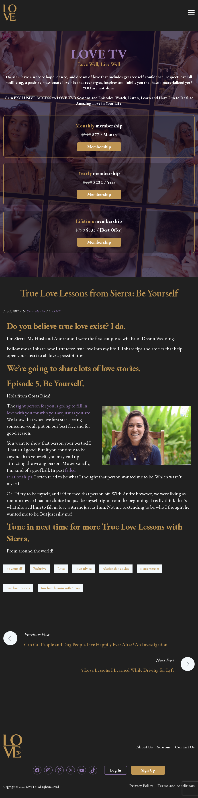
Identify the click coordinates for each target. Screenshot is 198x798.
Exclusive (39, 568)
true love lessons (18, 588)
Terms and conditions (176, 785)
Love (61, 568)
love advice (84, 568)
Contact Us (185, 747)
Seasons (164, 747)
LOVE (56, 311)
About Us (144, 747)
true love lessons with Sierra (60, 588)
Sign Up (148, 770)
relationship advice (116, 568)
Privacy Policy (141, 785)
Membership (99, 147)
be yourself (14, 568)
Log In (115, 770)
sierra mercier (149, 568)
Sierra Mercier (36, 311)
